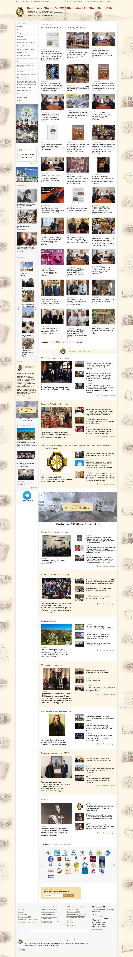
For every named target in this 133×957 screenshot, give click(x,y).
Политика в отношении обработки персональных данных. (41, 945)
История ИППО (22, 914)
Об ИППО (20, 29)
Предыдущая (45, 342)
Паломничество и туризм (49, 909)
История (20, 33)
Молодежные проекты (24, 62)
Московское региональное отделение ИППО (49, 917)
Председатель (21, 39)
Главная (19, 26)
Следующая (79, 342)
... (66, 342)
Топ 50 (35, 488)
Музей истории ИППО (24, 90)
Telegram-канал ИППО (27, 500)
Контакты (20, 94)
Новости (20, 36)
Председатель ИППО (24, 917)
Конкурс (19, 100)
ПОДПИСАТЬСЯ (68, 895)
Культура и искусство (24, 87)
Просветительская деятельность (27, 59)
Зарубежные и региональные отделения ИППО (50, 921)
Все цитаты (33, 398)
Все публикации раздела (107, 396)
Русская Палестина (23, 78)
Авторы (68, 920)
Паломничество (22, 52)
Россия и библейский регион (26, 46)
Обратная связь (97, 929)
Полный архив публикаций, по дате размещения (103, 910)
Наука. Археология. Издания (26, 49)
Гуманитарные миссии (24, 55)
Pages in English (22, 97)
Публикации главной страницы (80, 351)
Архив (35, 164)
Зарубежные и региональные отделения (26, 70)
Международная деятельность (26, 42)
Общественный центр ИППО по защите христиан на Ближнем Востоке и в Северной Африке (27, 82)
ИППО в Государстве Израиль (26, 75)
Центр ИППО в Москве (99, 917)
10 (73, 342)
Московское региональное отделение (25, 66)
